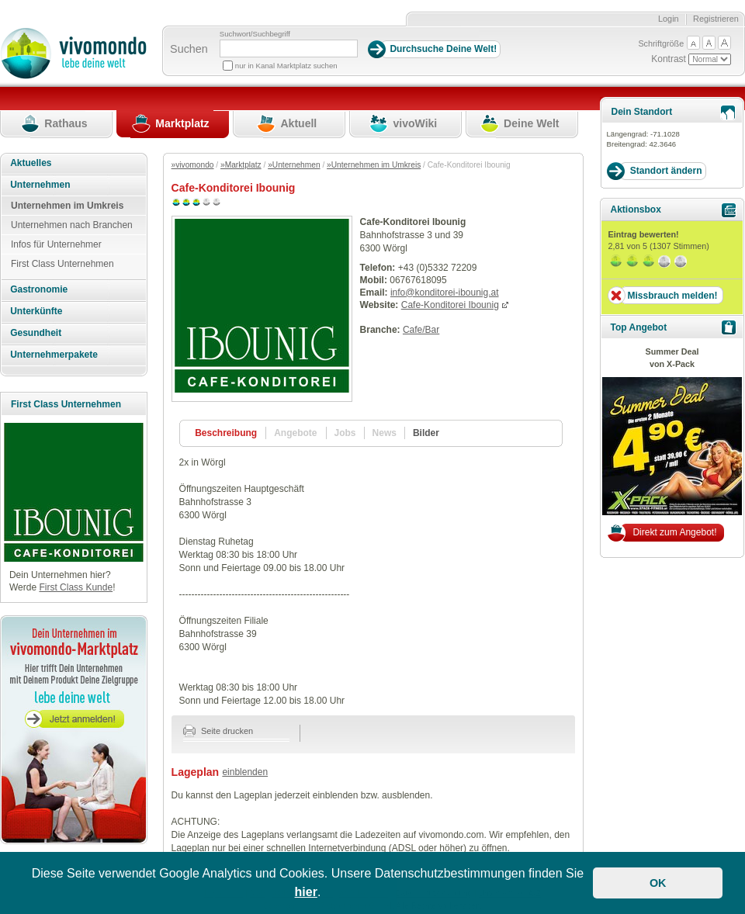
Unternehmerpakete (54, 354)
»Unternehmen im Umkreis (374, 165)
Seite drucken (218, 731)
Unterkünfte (36, 311)
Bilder (426, 433)
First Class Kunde (76, 587)
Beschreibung (226, 433)
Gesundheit (35, 332)
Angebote (295, 433)
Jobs (345, 433)
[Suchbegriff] (289, 48)
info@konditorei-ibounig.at (444, 292)
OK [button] (658, 883)
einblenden (245, 772)
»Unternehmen (294, 165)
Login (668, 18)
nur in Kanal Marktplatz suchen (286, 65)
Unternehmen (40, 184)
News (384, 433)
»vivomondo (193, 165)
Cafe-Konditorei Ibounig (450, 304)
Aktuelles (30, 163)
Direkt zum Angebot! (674, 532)
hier (306, 891)
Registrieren (716, 18)
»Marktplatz (241, 165)
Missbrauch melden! (672, 295)
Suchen (189, 49)
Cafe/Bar (421, 329)
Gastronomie (39, 289)
